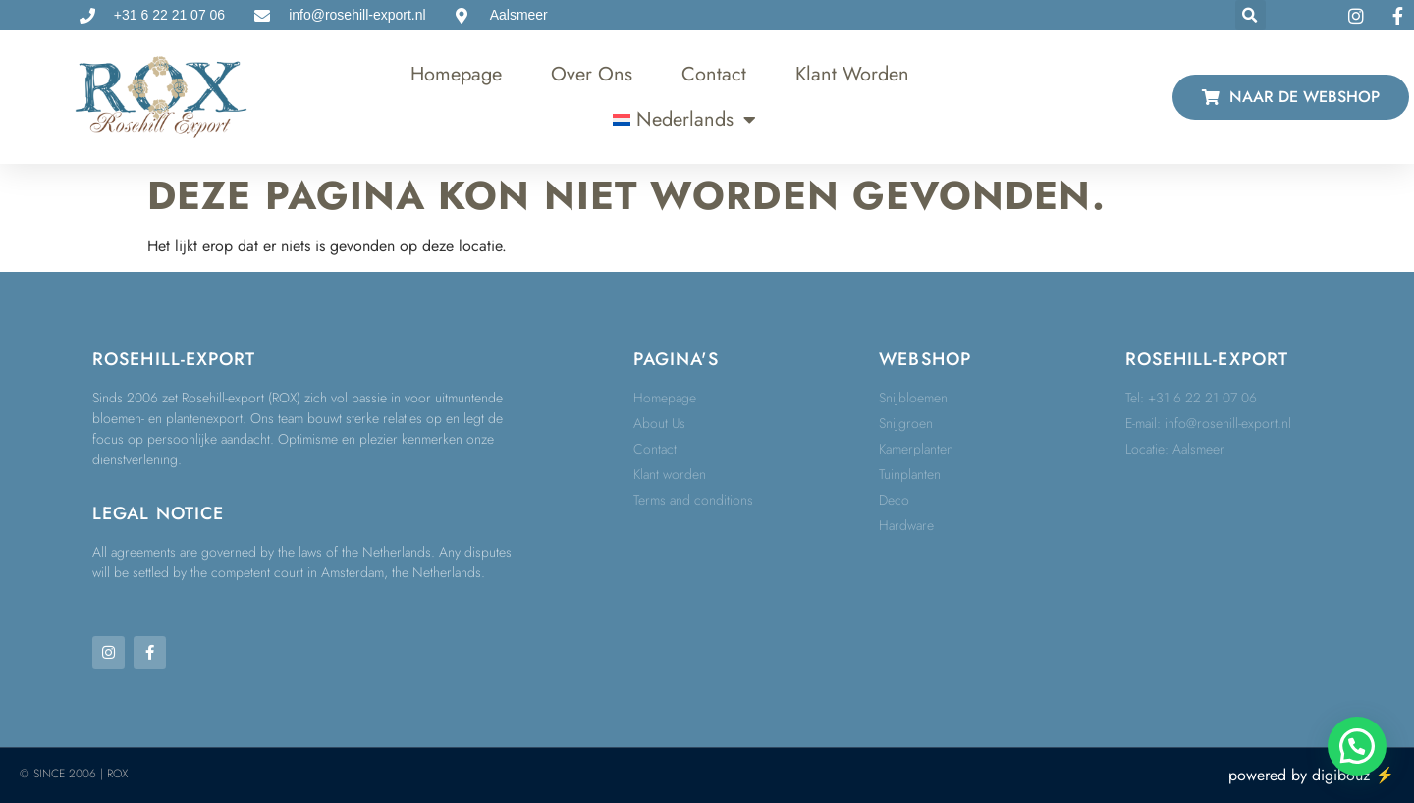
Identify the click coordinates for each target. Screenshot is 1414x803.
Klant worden (852, 74)
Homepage (456, 74)
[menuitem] (684, 119)
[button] (1250, 15)
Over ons (591, 74)
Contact (713, 74)
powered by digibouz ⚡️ (1311, 775)
